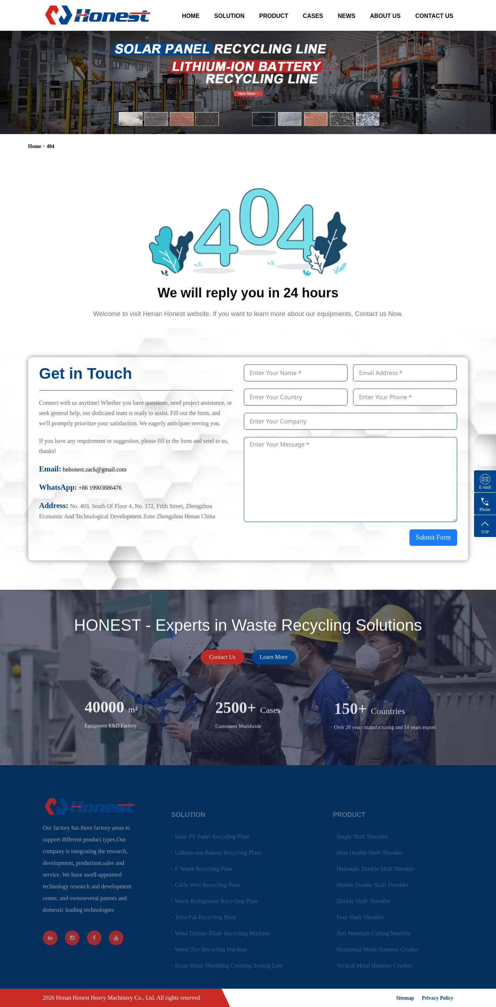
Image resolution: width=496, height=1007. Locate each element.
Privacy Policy (437, 998)
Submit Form (433, 537)
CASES (313, 16)
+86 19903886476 (99, 488)
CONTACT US (434, 16)
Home (34, 146)
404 (50, 146)
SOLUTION (229, 16)
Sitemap (405, 998)
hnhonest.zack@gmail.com (94, 469)
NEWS (346, 16)
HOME (190, 16)
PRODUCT (273, 16)
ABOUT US (385, 16)
